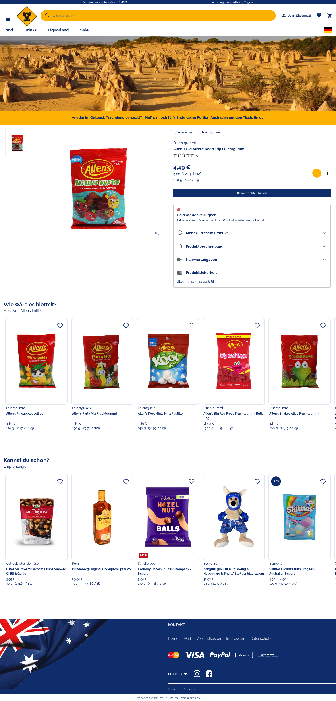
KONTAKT (176, 625)
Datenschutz (261, 638)
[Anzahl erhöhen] (327, 173)
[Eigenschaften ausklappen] (252, 233)
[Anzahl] (316, 173)
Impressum (235, 638)
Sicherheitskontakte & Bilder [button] (198, 281)
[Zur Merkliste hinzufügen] (60, 325)
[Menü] (8, 19)
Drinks (30, 30)
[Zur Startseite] (27, 25)
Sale (84, 30)
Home (173, 638)
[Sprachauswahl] (328, 31)
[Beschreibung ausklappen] (252, 246)
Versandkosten (208, 638)
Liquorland (58, 30)
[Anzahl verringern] (306, 173)
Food (8, 30)
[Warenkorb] (329, 15)
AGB (187, 638)
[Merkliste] (319, 16)
